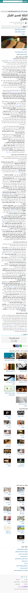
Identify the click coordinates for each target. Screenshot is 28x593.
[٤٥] (14, 266)
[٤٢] (22, 258)
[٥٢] (5, 294)
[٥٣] (20, 299)
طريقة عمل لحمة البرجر (23, 554)
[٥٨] (19, 310)
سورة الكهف (12, 286)
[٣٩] (3, 239)
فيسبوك (17, 346)
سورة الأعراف (8, 152)
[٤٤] (8, 265)
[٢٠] (2, 145)
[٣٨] (4, 237)
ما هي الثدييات (24, 561)
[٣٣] (7, 213)
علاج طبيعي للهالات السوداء (21, 566)
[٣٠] (3, 197)
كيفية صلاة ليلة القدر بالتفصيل (21, 552)
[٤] (19, 82)
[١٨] (5, 142)
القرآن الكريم (10, 61)
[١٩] (4, 142)
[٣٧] (22, 232)
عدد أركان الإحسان (23, 556)
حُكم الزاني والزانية (13, 210)
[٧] (22, 99)
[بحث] (22, 1)
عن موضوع (18, 579)
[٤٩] (9, 281)
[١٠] (8, 109)
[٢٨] (7, 189)
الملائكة (12, 230)
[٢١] (8, 150)
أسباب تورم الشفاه (23, 568)
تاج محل (25, 563)
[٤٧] (18, 275)
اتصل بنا (26, 579)
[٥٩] (17, 326)
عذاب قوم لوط (10, 252)
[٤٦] (25, 271)
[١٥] (17, 127)
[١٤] (19, 124)
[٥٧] (20, 310)
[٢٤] (3, 174)
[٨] (4, 294)
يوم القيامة (6, 220)
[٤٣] (8, 262)
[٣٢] (21, 210)
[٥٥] (23, 305)
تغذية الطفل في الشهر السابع (21, 559)
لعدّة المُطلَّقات (12, 194)
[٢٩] (1, 192)
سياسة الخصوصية (17, 582)
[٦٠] (14, 331)
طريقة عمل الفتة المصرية (22, 549)
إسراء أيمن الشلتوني (13, 22)
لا (12, 341)
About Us (25, 584)
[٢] (16, 78)
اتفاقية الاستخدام (24, 582)
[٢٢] (13, 163)
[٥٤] (9, 302)
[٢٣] (17, 169)
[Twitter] (24, 577)
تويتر (14, 346)
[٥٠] (3, 284)
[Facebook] (26, 577)
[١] (8, 70)
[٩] (6, 103)
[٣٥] (4, 223)
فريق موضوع (17, 584)
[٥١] (22, 289)
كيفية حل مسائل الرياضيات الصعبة (20, 570)
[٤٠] (2, 249)
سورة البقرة (18, 105)
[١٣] (9, 115)
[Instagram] (22, 577)
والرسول (12, 325)
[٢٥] (18, 179)
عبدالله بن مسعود (15, 92)
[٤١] (4, 254)
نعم (15, 341)
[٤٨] (16, 279)
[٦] (6, 189)
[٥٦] (15, 308)
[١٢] (10, 115)
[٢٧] (17, 187)
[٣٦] (8, 227)
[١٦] (14, 132)
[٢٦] (9, 181)
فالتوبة (16, 172)
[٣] (20, 173)
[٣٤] (2, 218)
